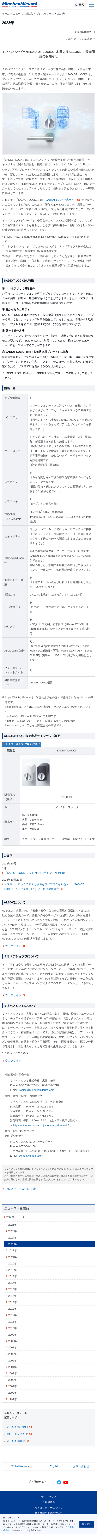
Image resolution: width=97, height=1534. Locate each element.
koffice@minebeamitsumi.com (36, 1090)
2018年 (12, 1276)
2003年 (12, 1373)
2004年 (12, 1367)
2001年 (12, 1386)
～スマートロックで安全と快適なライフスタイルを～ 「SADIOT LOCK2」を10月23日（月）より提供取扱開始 (44, 887)
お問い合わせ (81, 1466)
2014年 (12, 1302)
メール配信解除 (18, 1441)
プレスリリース (45, 13)
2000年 (12, 1392)
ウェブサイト (15, 946)
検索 (81, 4)
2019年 (12, 1269)
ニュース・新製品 (23, 13)
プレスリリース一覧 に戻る (21, 1188)
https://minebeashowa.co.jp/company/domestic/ (42, 1125)
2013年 (12, 1308)
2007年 (12, 1347)
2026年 (12, 1224)
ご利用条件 (48, 1502)
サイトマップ (48, 1496)
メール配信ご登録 (19, 1427)
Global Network (21, 1466)
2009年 (12, 1334)
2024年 (12, 1237)
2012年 (12, 1315)
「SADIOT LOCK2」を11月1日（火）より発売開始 (35, 872)
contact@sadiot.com (31, 1155)
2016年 (12, 1289)
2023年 (12, 1244)
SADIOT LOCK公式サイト (63, 199)
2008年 (12, 1341)
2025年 (12, 1231)
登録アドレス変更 (19, 1434)
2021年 (12, 1257)
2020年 (12, 1263)
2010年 (12, 1328)
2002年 (12, 1379)
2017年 (12, 1282)
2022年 (12, 1250)
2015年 (12, 1295)
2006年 (12, 1353)
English (54, 1466)
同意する (86, 1524)
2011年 (12, 1321)
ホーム (6, 13)
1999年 (12, 1399)
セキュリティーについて (48, 1507)
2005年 (12, 1360)
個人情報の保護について (48, 1513)
